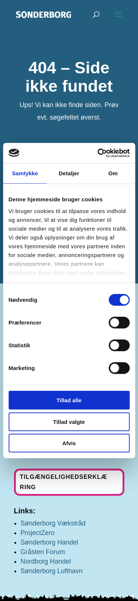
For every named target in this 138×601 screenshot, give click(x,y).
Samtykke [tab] (25, 173)
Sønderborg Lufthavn (52, 571)
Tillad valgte (69, 421)
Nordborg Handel (46, 561)
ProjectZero (38, 532)
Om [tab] (113, 173)
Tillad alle (68, 400)
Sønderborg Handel (49, 542)
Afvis (69, 443)
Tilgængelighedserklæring (63, 482)
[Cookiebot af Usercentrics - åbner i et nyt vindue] (98, 153)
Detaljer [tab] (69, 173)
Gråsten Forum (43, 552)
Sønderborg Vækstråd (53, 523)
